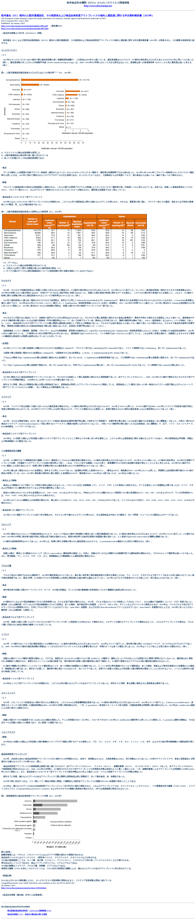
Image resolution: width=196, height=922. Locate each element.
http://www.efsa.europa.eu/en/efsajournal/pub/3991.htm (25, 28)
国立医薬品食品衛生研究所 (17, 910)
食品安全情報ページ (15, 914)
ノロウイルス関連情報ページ (40, 910)
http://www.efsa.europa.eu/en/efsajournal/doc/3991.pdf (24, 26)
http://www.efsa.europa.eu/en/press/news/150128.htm (23, 888)
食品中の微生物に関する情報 (36, 914)
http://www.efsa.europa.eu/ (98, 5)
